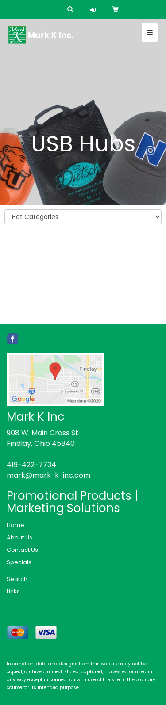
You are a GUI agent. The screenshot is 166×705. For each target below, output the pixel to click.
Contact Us (22, 550)
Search (17, 579)
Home (15, 525)
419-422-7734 (31, 465)
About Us (19, 537)
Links (13, 591)
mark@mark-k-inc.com (48, 475)
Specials (19, 562)
